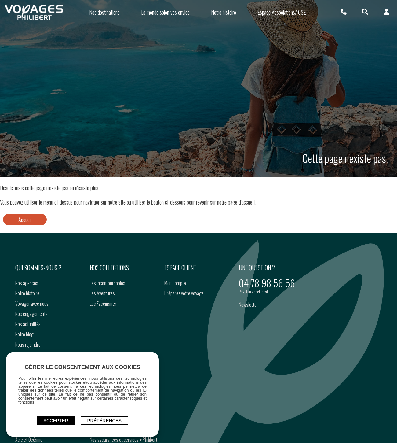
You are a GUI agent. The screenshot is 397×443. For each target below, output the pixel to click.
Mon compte (175, 283)
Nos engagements (31, 313)
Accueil (24, 219)
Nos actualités (28, 324)
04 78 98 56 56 (267, 283)
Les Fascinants (103, 303)
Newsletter (248, 304)
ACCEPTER (55, 420)
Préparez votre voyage (184, 293)
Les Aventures (102, 293)
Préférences (104, 420)
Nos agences (26, 283)
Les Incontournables (107, 283)
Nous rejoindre (28, 344)
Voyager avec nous (32, 303)
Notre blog (24, 334)
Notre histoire (27, 293)
